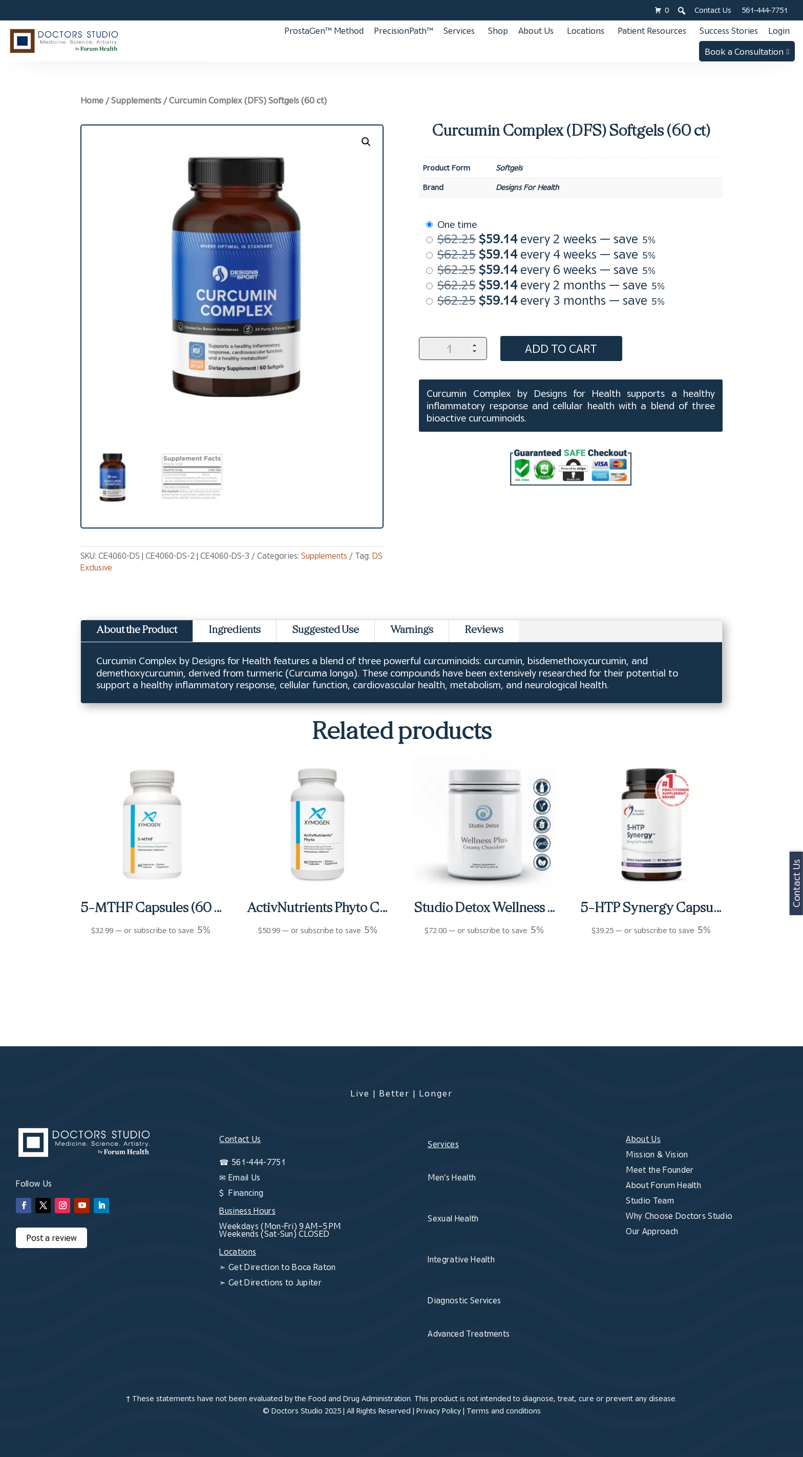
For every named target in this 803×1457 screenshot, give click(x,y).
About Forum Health (663, 1185)
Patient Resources (652, 31)
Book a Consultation (744, 52)
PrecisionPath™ (403, 31)
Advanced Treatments (469, 1333)
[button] (366, 142)
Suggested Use (325, 631)
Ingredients (234, 631)
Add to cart (563, 348)
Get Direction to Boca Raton (281, 1267)
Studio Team (650, 1200)
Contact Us (712, 10)
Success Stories (729, 31)
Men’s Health (452, 1177)
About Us (536, 31)
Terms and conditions (504, 1410)
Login (779, 31)
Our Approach (652, 1231)
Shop (498, 31)
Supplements (136, 100)
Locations (585, 31)
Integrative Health (461, 1259)
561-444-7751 (765, 10)
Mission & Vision (657, 1154)
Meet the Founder (659, 1169)
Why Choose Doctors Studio (679, 1215)
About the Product (136, 631)
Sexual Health (453, 1218)
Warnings (411, 631)
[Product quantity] (453, 348)
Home (91, 100)
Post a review (51, 1238)
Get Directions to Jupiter (274, 1282)
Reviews (483, 631)
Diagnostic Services (464, 1300)
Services (459, 31)
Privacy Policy (438, 1410)
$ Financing (241, 1192)
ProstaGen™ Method (324, 31)
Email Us (244, 1177)
